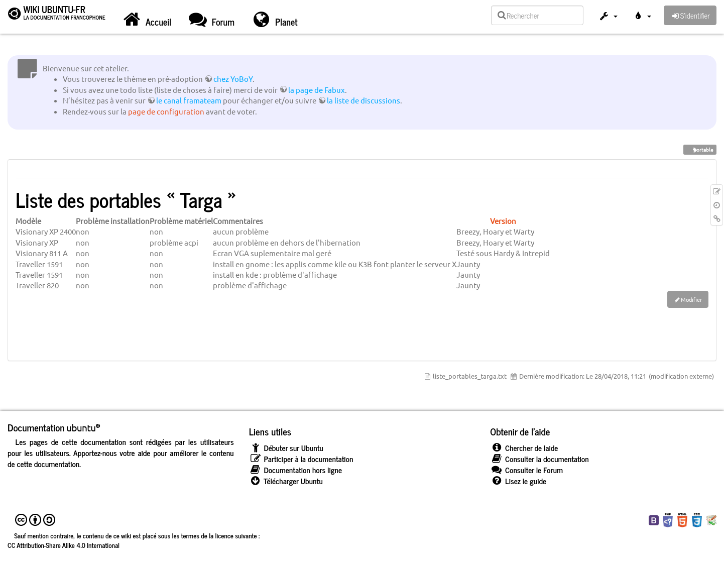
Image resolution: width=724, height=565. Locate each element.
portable (699, 149)
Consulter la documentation (539, 459)
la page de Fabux (316, 89)
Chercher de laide (524, 447)
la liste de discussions (363, 100)
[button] (608, 17)
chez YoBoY (233, 78)
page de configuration (166, 111)
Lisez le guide (518, 481)
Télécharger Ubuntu (286, 481)
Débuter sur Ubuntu (286, 447)
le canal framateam (188, 100)
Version (503, 220)
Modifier (691, 299)
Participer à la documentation (301, 459)
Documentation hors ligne (295, 470)
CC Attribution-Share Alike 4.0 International (63, 544)
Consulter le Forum (526, 470)
